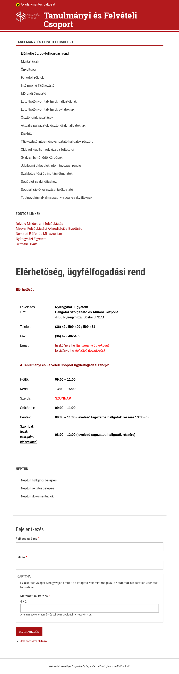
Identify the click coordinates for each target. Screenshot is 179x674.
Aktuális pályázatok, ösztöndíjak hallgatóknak (53, 125)
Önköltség (28, 69)
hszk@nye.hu (65, 345)
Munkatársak (30, 61)
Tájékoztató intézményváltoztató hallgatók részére (57, 142)
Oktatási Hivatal (27, 244)
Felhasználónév (26, 538)
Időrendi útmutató (33, 93)
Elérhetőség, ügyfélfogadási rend (45, 53)
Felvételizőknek (32, 77)
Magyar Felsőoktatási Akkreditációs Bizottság (49, 229)
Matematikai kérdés (34, 596)
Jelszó (20, 557)
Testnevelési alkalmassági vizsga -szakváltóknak (56, 198)
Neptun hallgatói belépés (39, 480)
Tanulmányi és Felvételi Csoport (90, 19)
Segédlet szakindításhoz (39, 182)
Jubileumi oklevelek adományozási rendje (51, 166)
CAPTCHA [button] (24, 576)
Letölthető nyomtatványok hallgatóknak (49, 101)
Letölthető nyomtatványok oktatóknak (47, 109)
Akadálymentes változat (37, 4)
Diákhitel (27, 133)
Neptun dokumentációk (37, 496)
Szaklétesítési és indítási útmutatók (47, 174)
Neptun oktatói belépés (38, 488)
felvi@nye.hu (64, 350)
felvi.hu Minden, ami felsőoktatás (39, 224)
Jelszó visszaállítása (33, 641)
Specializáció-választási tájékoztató (47, 190)
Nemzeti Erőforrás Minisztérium (39, 234)
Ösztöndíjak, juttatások (37, 117)
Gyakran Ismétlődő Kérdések (42, 158)
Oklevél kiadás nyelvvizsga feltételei (47, 150)
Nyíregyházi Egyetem (31, 239)
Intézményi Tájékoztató (37, 85)
